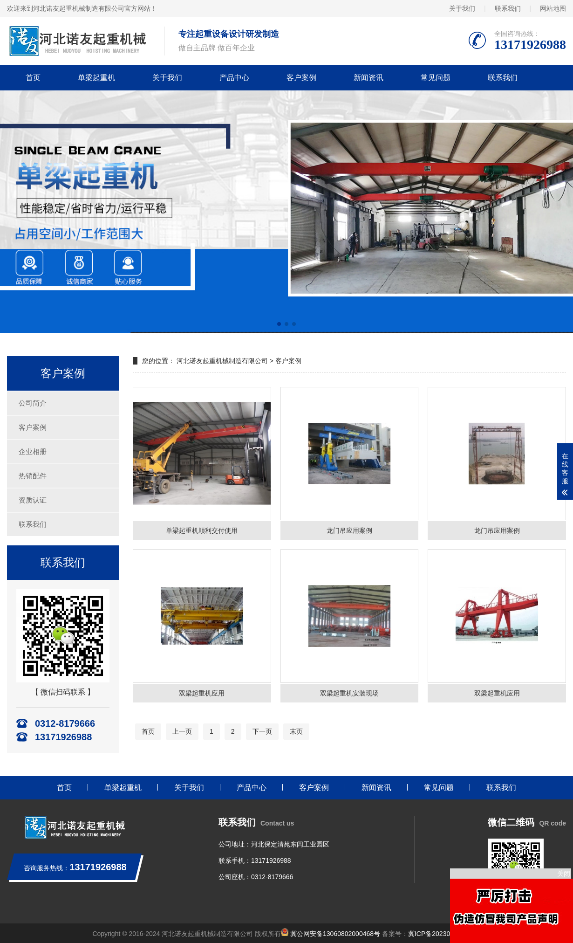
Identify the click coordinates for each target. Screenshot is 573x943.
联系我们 (508, 8)
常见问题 (435, 78)
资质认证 (33, 500)
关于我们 (462, 8)
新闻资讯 (368, 78)
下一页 (262, 731)
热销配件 (33, 476)
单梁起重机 (96, 78)
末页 (296, 731)
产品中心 (234, 78)
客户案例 (301, 78)
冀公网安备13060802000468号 (335, 933)
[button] (279, 324)
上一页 (182, 731)
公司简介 (33, 403)
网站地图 (553, 8)
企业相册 (33, 451)
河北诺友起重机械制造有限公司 (222, 361)
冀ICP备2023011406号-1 (444, 933)
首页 (33, 78)
